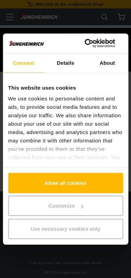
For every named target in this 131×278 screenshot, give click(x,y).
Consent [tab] (23, 62)
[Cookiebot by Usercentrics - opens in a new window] (93, 43)
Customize (65, 206)
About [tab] (107, 62)
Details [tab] (65, 62)
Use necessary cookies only (65, 228)
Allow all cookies (65, 183)
